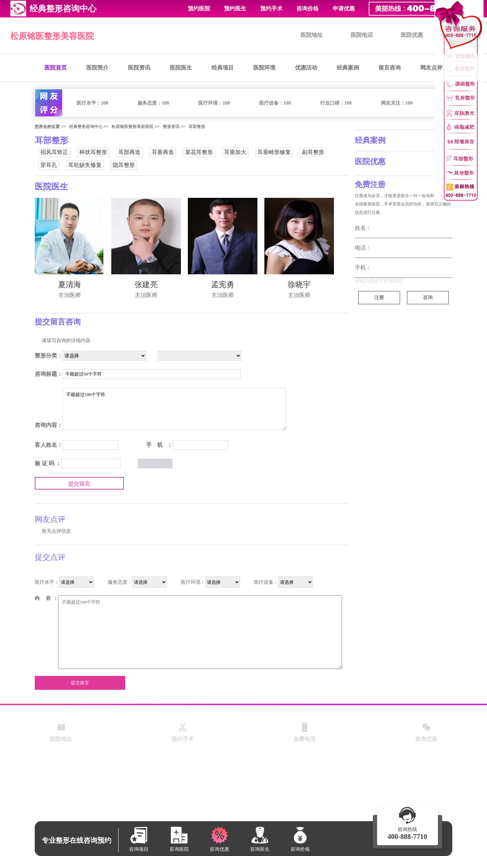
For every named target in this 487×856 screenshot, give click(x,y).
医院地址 (312, 35)
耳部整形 (197, 126)
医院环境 (264, 68)
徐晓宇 (299, 284)
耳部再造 (129, 152)
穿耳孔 (48, 165)
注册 (379, 297)
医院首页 (56, 68)
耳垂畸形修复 (274, 152)
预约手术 (271, 8)
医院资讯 (139, 68)
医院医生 (181, 68)
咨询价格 (307, 8)
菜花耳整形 (199, 152)
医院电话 (362, 35)
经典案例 (348, 68)
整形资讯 (171, 126)
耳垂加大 (235, 152)
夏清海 (69, 284)
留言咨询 (389, 68)
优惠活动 (306, 68)
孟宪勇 (222, 284)
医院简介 (97, 68)
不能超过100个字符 (174, 409)
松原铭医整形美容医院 (52, 36)
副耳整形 (313, 152)
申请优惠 (344, 8)
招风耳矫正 (54, 152)
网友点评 (431, 68)
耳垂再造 (163, 152)
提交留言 (79, 484)
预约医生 (235, 8)
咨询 (428, 297)
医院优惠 (412, 35)
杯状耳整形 (93, 152)
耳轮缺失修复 (85, 165)
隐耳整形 (124, 165)
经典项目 (222, 68)
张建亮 (146, 284)
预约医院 (199, 8)
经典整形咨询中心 (86, 126)
